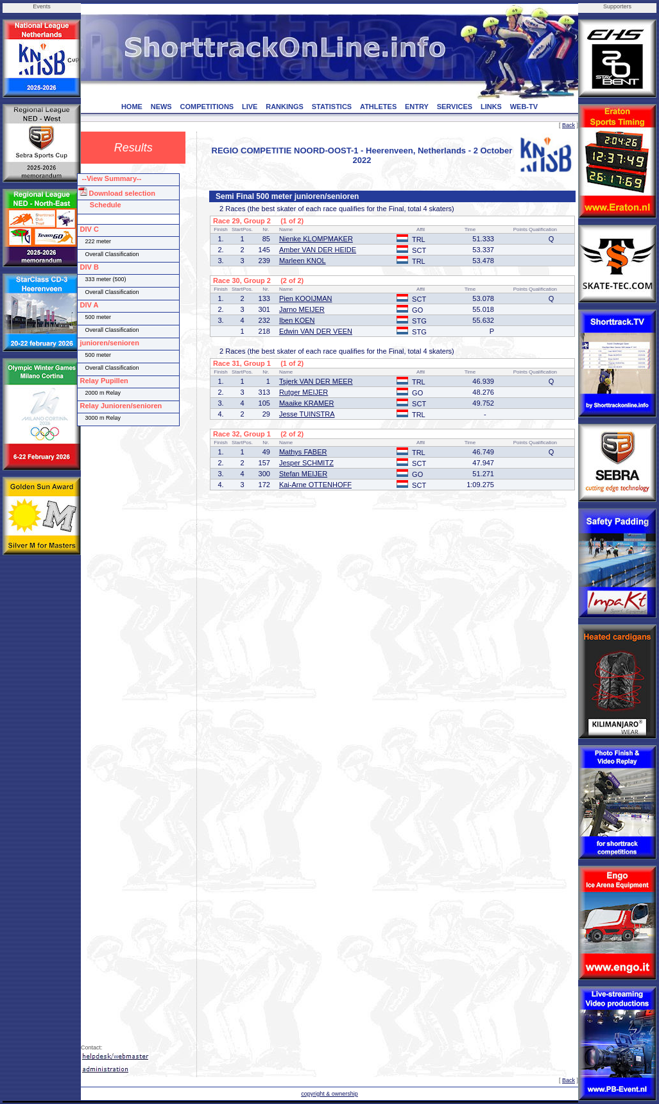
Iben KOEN (297, 320)
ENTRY (417, 106)
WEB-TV (524, 106)
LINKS (491, 106)
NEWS (161, 106)
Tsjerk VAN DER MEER (316, 381)
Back (568, 125)
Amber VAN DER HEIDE (317, 250)
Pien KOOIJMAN (305, 298)
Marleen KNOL (302, 260)
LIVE (249, 106)
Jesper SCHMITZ (306, 463)
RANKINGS (285, 106)
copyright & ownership (329, 1094)
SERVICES (454, 106)
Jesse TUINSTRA (307, 414)
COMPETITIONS (207, 106)
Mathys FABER (303, 452)
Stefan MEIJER (303, 474)
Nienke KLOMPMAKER (316, 239)
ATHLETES (378, 106)
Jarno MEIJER (302, 309)
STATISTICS (332, 106)
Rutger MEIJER (303, 392)
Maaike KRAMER (306, 403)
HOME (131, 106)
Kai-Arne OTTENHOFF (315, 484)
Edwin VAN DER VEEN (315, 331)
